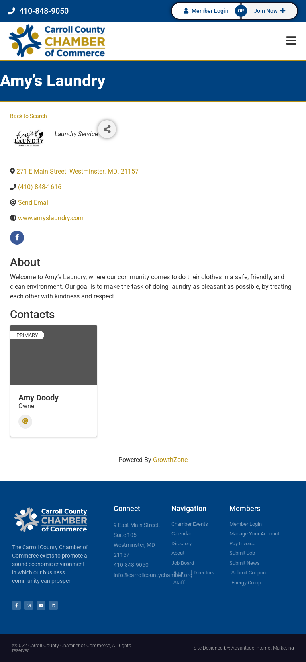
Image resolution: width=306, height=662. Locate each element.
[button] (291, 40)
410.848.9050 (131, 565)
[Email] (25, 422)
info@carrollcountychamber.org (153, 575)
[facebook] (17, 238)
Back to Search (28, 116)
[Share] (107, 129)
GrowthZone (170, 460)
